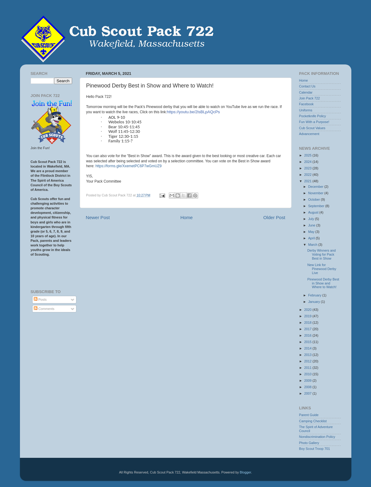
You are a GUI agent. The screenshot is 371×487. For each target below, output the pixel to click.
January (314, 301)
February (315, 295)
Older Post (274, 217)
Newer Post (98, 217)
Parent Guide (309, 415)
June (312, 225)
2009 (308, 380)
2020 (308, 309)
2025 (308, 155)
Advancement (309, 134)
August (313, 212)
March (313, 244)
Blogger (245, 472)
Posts (40, 299)
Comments (44, 309)
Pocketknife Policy (312, 116)
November (316, 193)
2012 (308, 361)
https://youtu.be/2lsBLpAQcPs (193, 112)
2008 (308, 387)
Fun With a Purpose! (314, 122)
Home (186, 217)
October (314, 199)
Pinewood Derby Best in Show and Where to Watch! (323, 283)
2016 (308, 335)
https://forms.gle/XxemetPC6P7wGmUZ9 (128, 166)
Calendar (306, 92)
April (312, 238)
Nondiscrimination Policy (317, 437)
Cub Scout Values (312, 128)
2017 (308, 329)
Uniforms (305, 110)
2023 (308, 168)
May (311, 232)
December (316, 186)
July (311, 219)
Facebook (306, 104)
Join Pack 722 (309, 98)
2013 (308, 355)
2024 (308, 162)
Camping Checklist (313, 421)
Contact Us (307, 86)
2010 (308, 374)
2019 (308, 316)
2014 (308, 348)
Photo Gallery (309, 443)
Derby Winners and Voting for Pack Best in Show (321, 254)
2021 (308, 181)
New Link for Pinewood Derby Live (321, 269)
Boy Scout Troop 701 (314, 448)
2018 (308, 322)
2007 (308, 393)
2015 (308, 342)
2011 (308, 367)
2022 (308, 174)
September (316, 206)
